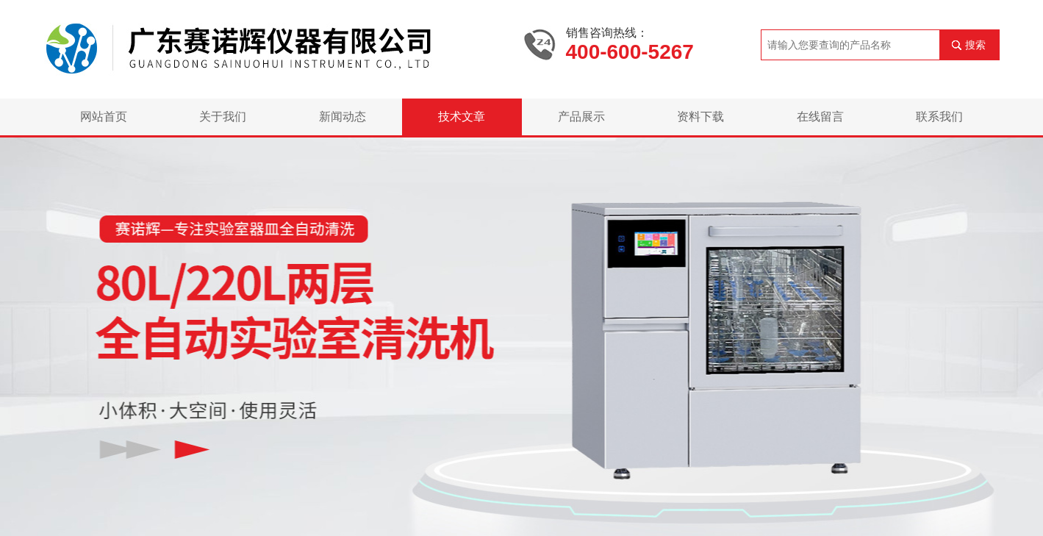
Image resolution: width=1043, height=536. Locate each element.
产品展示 (581, 116)
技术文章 (461, 116)
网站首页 (103, 116)
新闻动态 (342, 116)
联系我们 (939, 116)
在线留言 (820, 116)
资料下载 (700, 116)
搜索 (975, 45)
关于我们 (222, 116)
